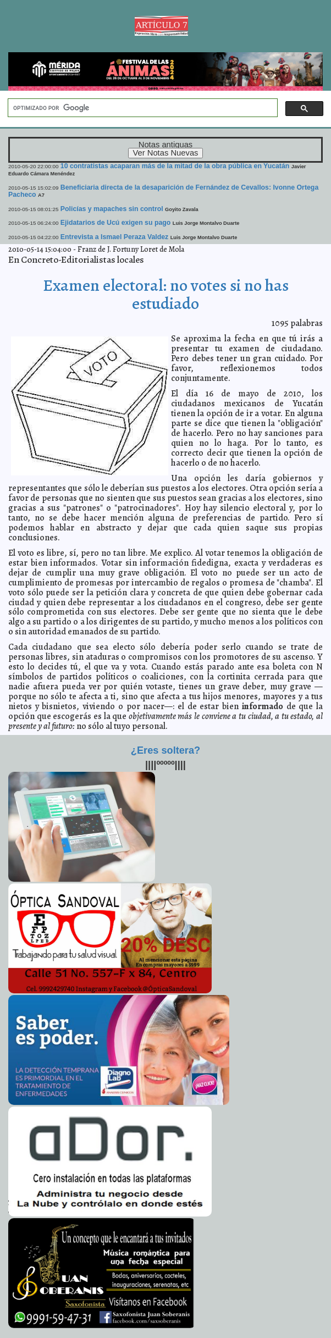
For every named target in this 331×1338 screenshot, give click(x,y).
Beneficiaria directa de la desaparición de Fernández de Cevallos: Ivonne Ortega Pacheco (163, 191)
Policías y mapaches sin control (111, 209)
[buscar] (141, 108)
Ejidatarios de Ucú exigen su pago (115, 222)
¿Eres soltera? (165, 750)
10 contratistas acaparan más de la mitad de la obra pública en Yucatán (175, 166)
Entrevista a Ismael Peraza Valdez (114, 237)
